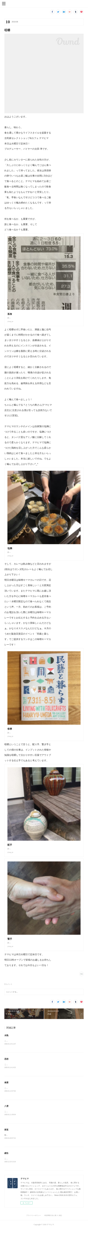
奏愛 (6, 1097)
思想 (6, 1074)
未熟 (6, 1050)
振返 (6, 1145)
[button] (4, 3)
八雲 (6, 1121)
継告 (6, 1169)
